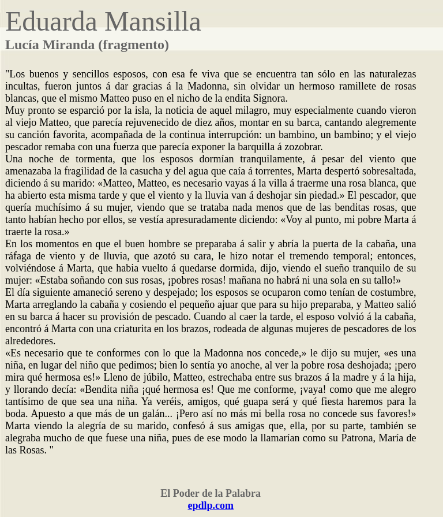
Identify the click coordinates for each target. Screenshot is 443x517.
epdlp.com (210, 505)
